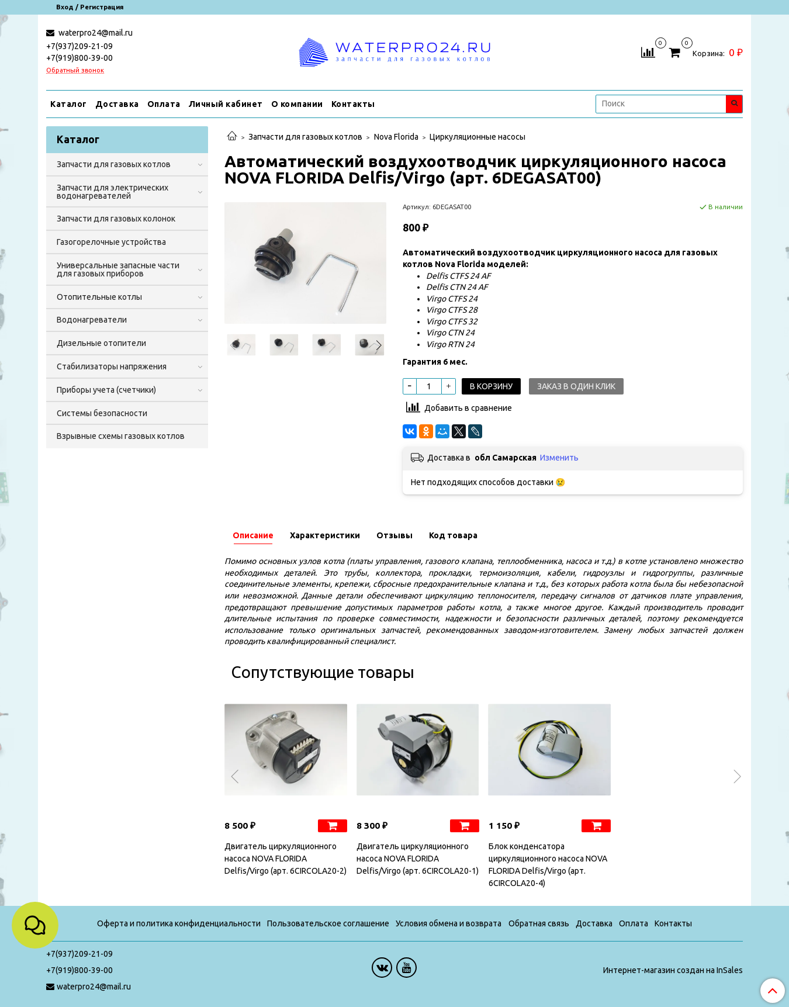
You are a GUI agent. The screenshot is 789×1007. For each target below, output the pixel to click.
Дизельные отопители (101, 343)
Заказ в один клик (576, 386)
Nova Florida (396, 136)
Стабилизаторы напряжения (112, 366)
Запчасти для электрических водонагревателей (112, 191)
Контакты (353, 104)
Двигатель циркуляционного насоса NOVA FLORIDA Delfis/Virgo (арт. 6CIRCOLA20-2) (285, 858)
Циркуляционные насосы (477, 136)
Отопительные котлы (99, 297)
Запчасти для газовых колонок (116, 218)
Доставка (117, 104)
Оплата (164, 104)
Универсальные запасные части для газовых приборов (118, 269)
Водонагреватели (92, 319)
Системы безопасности (102, 413)
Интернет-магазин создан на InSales (673, 970)
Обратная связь (538, 923)
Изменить (559, 457)
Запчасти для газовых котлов (305, 136)
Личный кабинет (226, 104)
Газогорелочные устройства (111, 242)
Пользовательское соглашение (328, 923)
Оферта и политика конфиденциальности (179, 923)
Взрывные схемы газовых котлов (121, 436)
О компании (297, 104)
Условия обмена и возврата (448, 923)
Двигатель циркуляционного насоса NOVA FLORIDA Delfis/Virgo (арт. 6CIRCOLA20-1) (418, 858)
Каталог (68, 104)
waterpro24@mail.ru (95, 32)
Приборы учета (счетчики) (106, 390)
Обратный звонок (75, 70)
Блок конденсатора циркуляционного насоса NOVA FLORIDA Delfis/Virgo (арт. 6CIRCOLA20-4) (548, 865)
